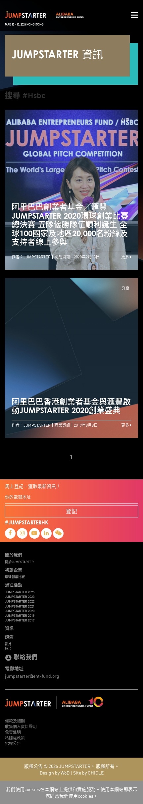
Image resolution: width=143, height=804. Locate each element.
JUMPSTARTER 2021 (19, 606)
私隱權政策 (15, 737)
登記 (71, 511)
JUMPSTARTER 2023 (19, 596)
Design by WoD (55, 772)
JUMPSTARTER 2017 (19, 620)
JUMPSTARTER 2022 (19, 601)
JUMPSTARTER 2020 (19, 611)
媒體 (9, 637)
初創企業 (13, 570)
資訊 (9, 628)
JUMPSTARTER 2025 (19, 592)
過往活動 (13, 585)
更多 (126, 256)
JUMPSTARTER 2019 (19, 615)
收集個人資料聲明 (21, 726)
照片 (8, 648)
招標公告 (13, 743)
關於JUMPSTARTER (19, 562)
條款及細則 (15, 721)
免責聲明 (13, 732)
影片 (8, 644)
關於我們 (13, 555)
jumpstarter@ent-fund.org (32, 675)
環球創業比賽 (15, 576)
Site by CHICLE (88, 772)
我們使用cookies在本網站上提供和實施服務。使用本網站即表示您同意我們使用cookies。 (71, 792)
